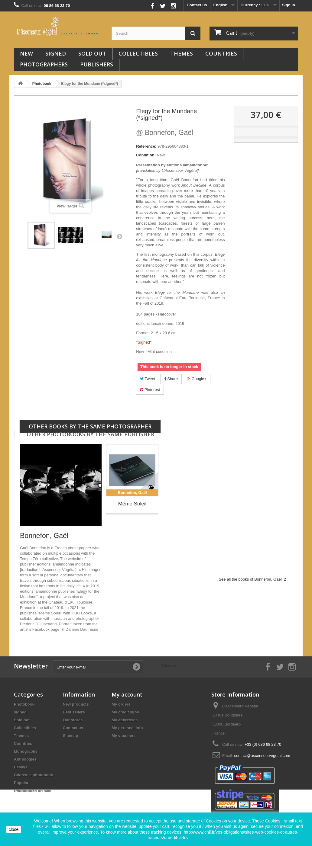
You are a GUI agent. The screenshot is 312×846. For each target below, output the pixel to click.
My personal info (127, 728)
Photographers (44, 64)
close (14, 829)
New (26, 53)
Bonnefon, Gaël (164, 132)
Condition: (146, 155)
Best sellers (74, 712)
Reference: (146, 146)
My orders (121, 704)
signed (55, 53)
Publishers (96, 64)
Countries (221, 53)
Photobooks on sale (32, 790)
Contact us (197, 5)
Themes (181, 53)
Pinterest (150, 389)
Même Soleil (132, 504)
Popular (21, 782)
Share (171, 379)
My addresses (125, 720)
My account (127, 694)
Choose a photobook (33, 775)
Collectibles (138, 53)
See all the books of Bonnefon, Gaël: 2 (252, 579)
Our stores (73, 720)
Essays (21, 767)
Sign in (288, 5)
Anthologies (25, 759)
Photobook (24, 704)
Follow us (139, 4)
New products (76, 704)
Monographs (25, 751)
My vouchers (123, 735)
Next (119, 236)
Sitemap (70, 735)
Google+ (196, 379)
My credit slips (125, 712)
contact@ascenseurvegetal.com (262, 755)
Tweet (147, 379)
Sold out (92, 53)
